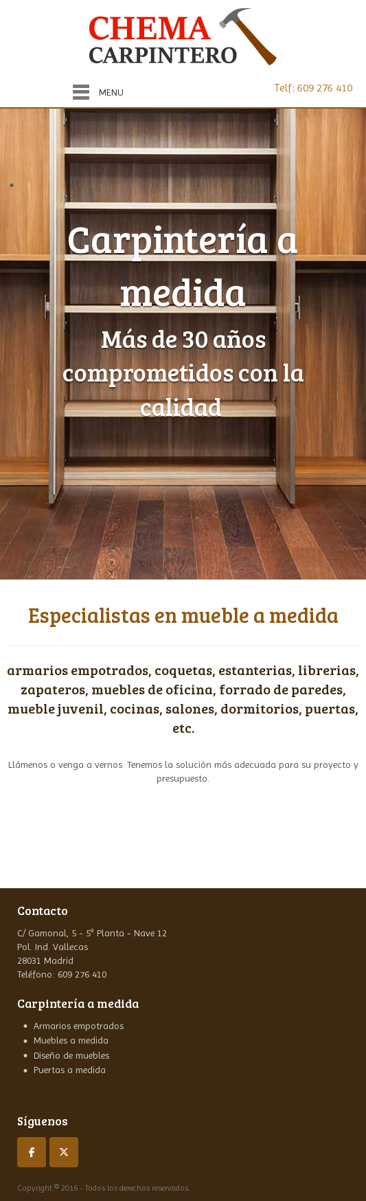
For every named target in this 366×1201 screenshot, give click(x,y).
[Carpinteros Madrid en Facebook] (31, 1152)
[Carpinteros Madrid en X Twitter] (63, 1152)
